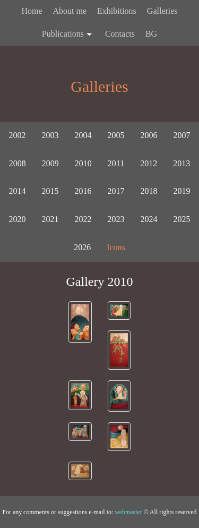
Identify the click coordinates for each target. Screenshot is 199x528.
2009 (50, 163)
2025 (182, 219)
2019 (182, 190)
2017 (116, 190)
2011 (116, 163)
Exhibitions (116, 10)
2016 (83, 190)
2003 (50, 135)
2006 (149, 135)
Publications (68, 34)
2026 (82, 247)
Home (31, 10)
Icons (116, 247)
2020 (17, 219)
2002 (17, 135)
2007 (182, 135)
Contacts (120, 33)
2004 (83, 135)
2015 (50, 190)
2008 (17, 163)
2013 (181, 163)
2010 (83, 163)
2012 (148, 163)
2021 (50, 219)
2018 (149, 190)
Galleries (162, 10)
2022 (83, 219)
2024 (149, 219)
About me (70, 10)
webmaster (128, 512)
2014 (17, 190)
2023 (116, 219)
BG (151, 33)
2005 (116, 135)
